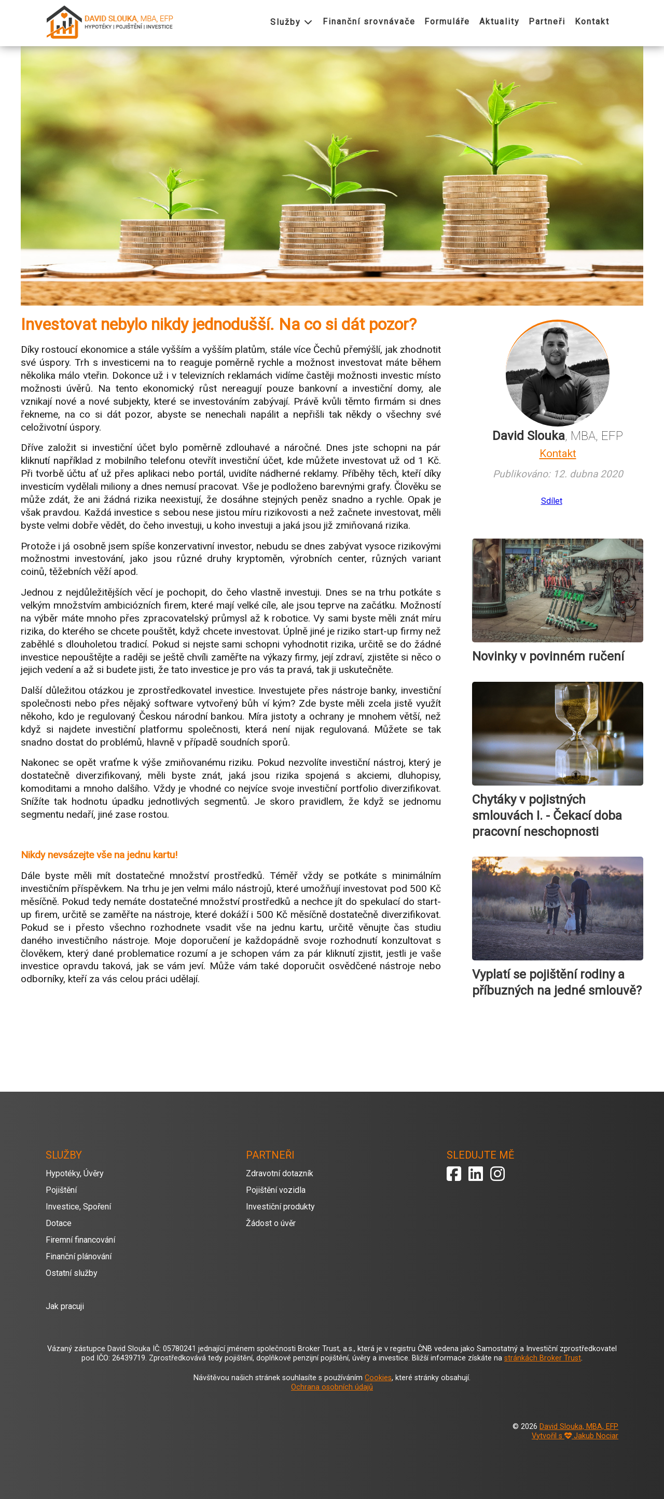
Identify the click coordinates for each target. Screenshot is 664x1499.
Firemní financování (80, 1240)
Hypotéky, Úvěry (75, 1173)
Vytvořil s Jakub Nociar (575, 1436)
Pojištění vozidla (276, 1190)
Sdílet (551, 501)
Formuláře (447, 21)
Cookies (378, 1377)
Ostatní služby (72, 1273)
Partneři (547, 21)
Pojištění (61, 1190)
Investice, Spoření (78, 1207)
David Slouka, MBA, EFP (579, 1426)
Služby (291, 22)
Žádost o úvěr (271, 1223)
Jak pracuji (65, 1306)
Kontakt (592, 21)
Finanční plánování (79, 1256)
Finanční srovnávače (369, 21)
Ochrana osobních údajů (332, 1387)
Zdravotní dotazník (279, 1173)
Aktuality (499, 21)
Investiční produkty (280, 1207)
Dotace (59, 1223)
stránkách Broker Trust (542, 1358)
